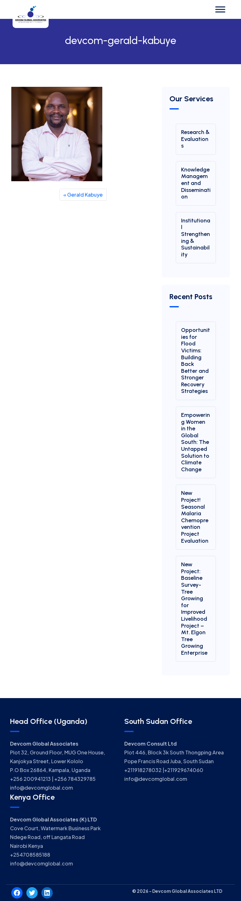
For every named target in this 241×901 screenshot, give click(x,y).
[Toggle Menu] (220, 9)
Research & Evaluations (195, 139)
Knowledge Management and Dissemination (196, 183)
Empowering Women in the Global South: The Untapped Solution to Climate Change (195, 442)
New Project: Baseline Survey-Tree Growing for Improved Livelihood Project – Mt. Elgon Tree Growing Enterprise (194, 608)
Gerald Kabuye (85, 194)
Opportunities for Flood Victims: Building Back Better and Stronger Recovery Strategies (195, 361)
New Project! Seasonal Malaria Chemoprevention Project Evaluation (194, 517)
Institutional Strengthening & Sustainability (195, 237)
